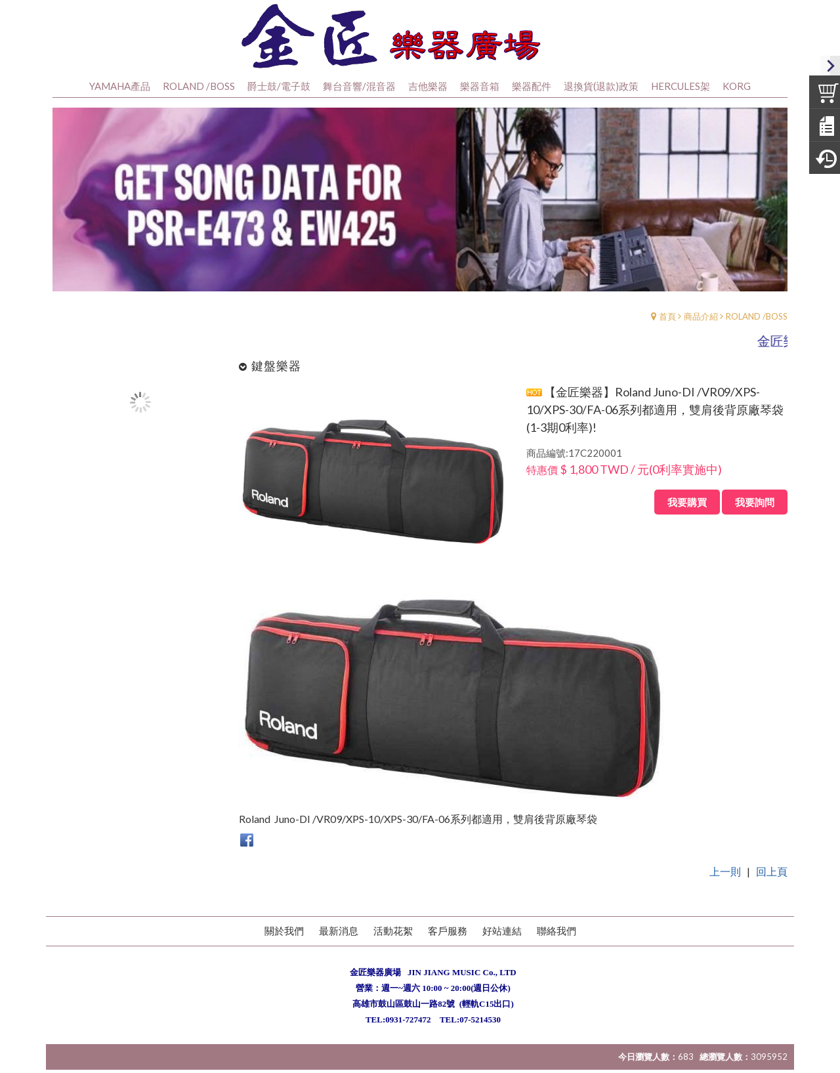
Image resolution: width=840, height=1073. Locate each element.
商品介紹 (701, 334)
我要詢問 (754, 520)
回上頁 (772, 889)
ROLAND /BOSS (757, 334)
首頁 (667, 334)
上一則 (725, 889)
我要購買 (687, 520)
